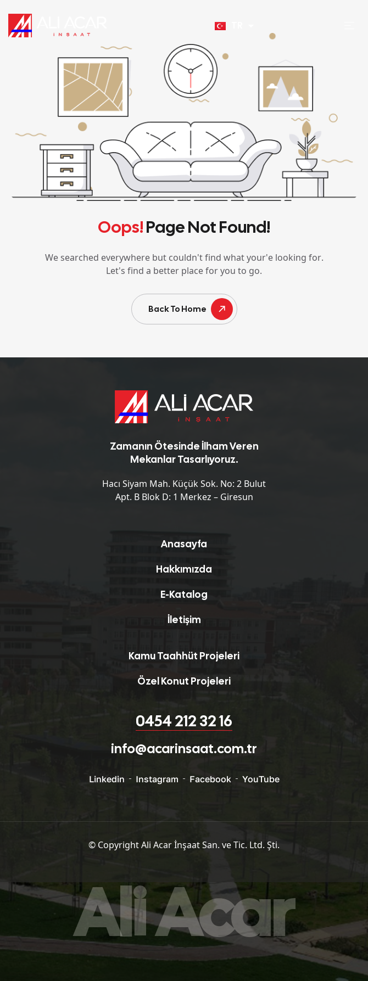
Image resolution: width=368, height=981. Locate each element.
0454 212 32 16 (184, 721)
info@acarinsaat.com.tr (184, 748)
